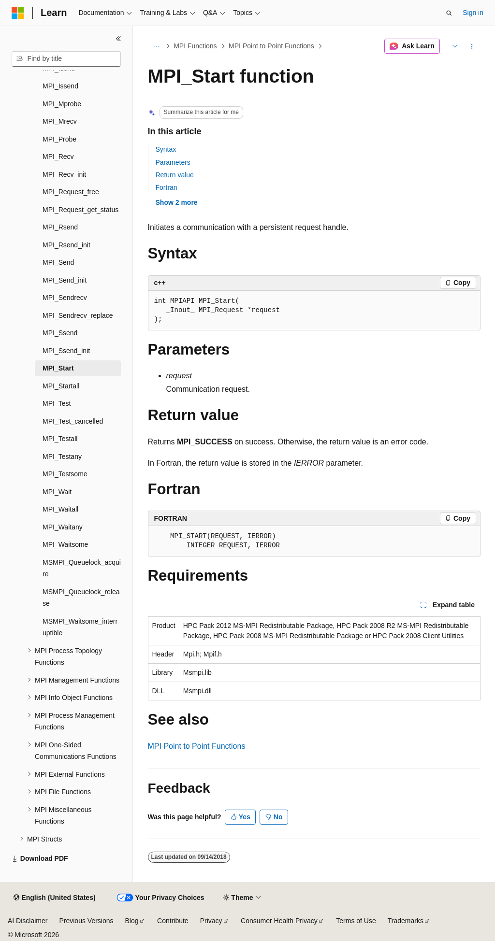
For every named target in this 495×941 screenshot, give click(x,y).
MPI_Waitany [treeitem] (63, 527)
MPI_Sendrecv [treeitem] (65, 297)
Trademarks (405, 921)
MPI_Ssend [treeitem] (60, 333)
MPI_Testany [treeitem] (62, 456)
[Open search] (449, 13)
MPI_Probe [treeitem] (59, 139)
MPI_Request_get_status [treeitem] (80, 210)
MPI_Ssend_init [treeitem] (66, 351)
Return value (175, 175)
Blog (132, 921)
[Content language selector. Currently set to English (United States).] (54, 898)
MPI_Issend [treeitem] (60, 86)
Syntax (166, 149)
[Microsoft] (18, 13)
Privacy (211, 921)
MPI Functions (195, 46)
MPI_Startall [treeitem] (61, 386)
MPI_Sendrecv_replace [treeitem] (78, 315)
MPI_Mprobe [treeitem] (62, 104)
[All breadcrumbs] (156, 46)
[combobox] (66, 59)
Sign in (473, 12)
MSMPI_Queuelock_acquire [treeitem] (82, 568)
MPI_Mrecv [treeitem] (60, 121)
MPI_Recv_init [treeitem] (64, 174)
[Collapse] (118, 38)
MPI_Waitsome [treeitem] (65, 544)
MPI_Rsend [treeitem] (60, 227)
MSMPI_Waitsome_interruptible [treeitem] (80, 627)
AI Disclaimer (27, 921)
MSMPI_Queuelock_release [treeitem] (81, 598)
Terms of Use (356, 921)
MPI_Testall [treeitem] (60, 438)
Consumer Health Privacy (279, 921)
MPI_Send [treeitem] (58, 262)
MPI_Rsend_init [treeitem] (66, 245)
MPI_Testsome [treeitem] (65, 474)
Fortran (166, 187)
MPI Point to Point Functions (271, 46)
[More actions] (471, 46)
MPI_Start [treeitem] (58, 368)
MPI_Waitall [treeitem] (60, 509)
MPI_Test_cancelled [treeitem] (73, 421)
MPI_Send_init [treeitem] (65, 280)
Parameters (173, 162)
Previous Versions (86, 921)
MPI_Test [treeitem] (57, 403)
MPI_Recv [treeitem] (58, 156)
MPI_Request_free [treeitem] (71, 192)
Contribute (173, 921)
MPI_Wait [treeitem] (57, 492)
